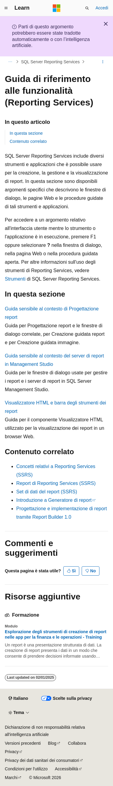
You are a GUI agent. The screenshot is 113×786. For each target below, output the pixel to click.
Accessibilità (66, 768)
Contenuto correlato (28, 141)
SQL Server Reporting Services (50, 61)
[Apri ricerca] (87, 8)
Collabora (77, 743)
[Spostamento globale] (6, 8)
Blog (52, 743)
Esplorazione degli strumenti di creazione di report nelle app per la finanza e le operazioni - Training (55, 634)
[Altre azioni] (103, 62)
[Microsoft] (57, 8)
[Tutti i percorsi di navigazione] (10, 62)
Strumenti (15, 278)
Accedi (102, 7)
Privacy (12, 751)
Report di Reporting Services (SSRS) (56, 483)
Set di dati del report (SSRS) (46, 491)
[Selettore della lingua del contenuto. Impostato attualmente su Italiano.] (18, 698)
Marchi (11, 777)
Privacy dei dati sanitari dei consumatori (42, 760)
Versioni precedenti (23, 743)
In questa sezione (26, 133)
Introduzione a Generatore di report (54, 500)
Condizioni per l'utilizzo (26, 768)
